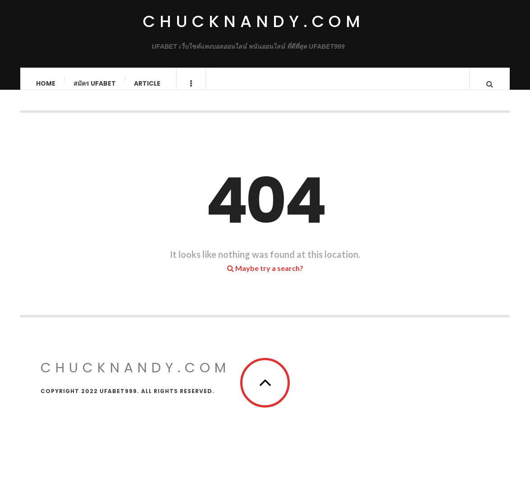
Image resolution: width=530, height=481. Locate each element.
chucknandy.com (254, 21)
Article (147, 83)
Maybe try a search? (265, 277)
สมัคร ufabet (95, 83)
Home (46, 83)
